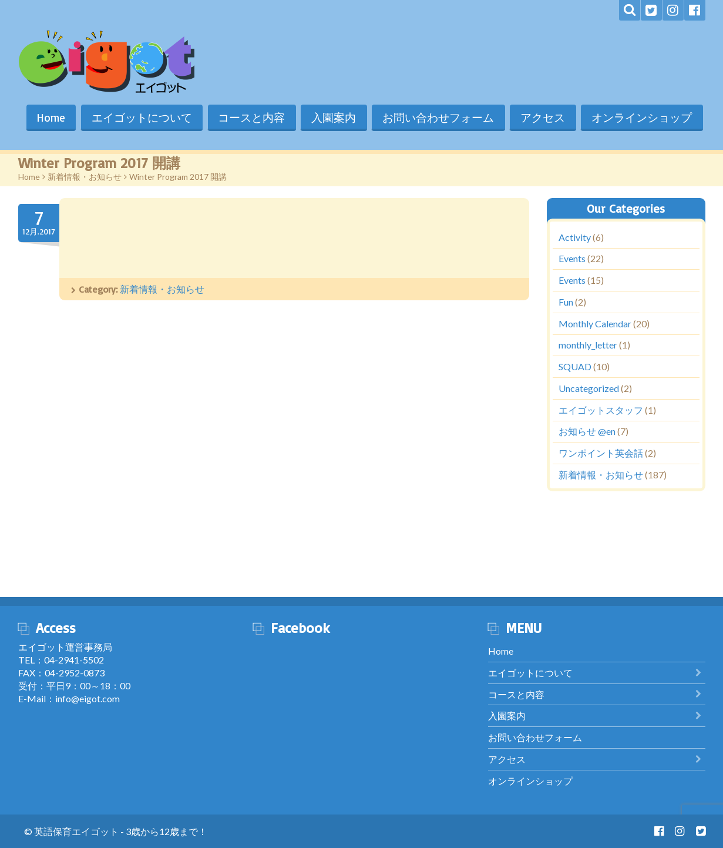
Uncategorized (589, 388)
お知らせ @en (587, 431)
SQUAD (575, 367)
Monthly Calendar (595, 323)
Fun (566, 301)
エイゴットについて (138, 117)
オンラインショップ (641, 117)
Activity (575, 237)
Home (47, 117)
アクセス (542, 117)
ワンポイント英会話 (601, 453)
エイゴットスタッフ (601, 409)
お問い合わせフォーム (437, 117)
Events (572, 258)
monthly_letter (588, 345)
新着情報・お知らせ (85, 177)
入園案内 (332, 117)
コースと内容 (249, 117)
